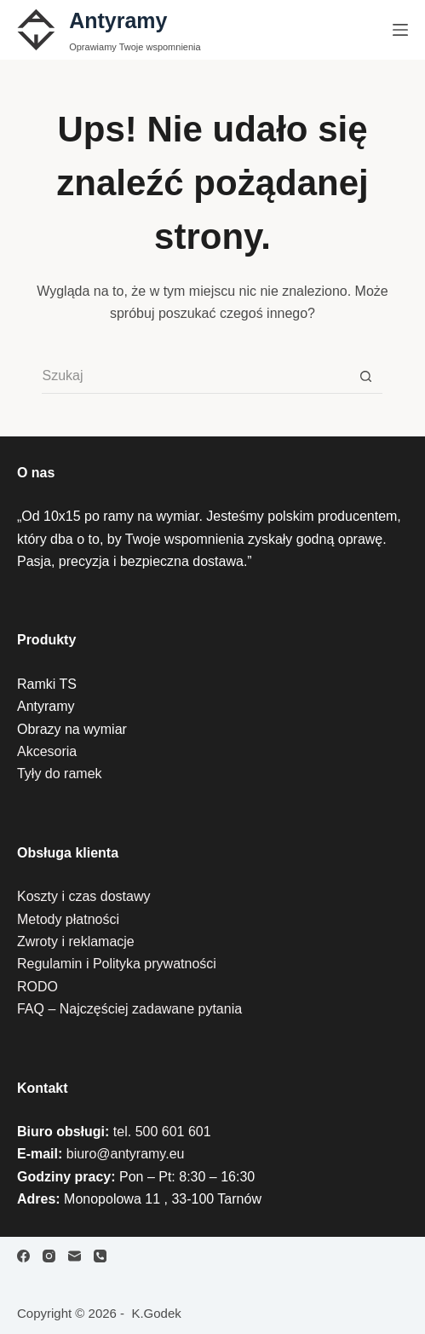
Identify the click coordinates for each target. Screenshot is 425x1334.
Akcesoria (47, 751)
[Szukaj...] (195, 377)
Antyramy (118, 20)
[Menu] (400, 30)
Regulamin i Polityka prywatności (116, 963)
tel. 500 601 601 (162, 1131)
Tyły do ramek (59, 773)
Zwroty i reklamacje (76, 941)
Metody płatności (68, 919)
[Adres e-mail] (74, 1256)
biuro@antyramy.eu (125, 1153)
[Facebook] (23, 1256)
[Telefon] (100, 1256)
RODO (37, 986)
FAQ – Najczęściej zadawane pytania (129, 1009)
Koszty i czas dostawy (84, 896)
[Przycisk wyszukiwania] (365, 377)
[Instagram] (49, 1256)
